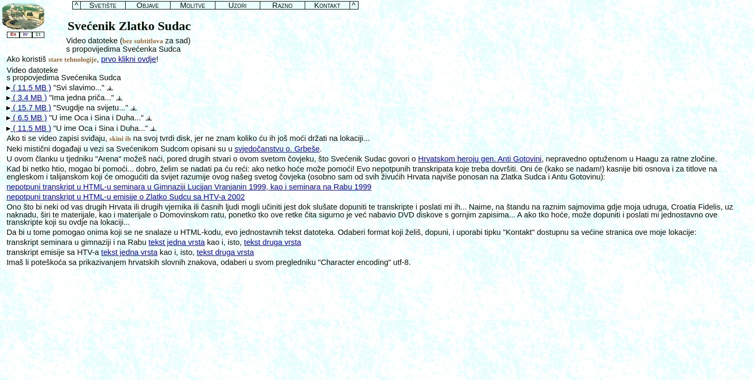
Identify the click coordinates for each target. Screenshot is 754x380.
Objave (148, 6)
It (38, 34)
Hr (26, 34)
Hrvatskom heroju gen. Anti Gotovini (480, 159)
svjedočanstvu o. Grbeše (276, 149)
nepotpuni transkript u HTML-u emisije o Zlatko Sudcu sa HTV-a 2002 (125, 197)
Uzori (238, 6)
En (13, 34)
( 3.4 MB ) (26, 97)
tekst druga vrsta (272, 242)
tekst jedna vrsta (176, 242)
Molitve (192, 6)
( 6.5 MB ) (26, 117)
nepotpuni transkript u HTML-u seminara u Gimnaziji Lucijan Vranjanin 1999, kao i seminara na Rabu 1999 (188, 187)
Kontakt (327, 6)
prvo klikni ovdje (128, 59)
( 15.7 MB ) (28, 107)
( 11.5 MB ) (28, 87)
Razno (282, 6)
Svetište (102, 6)
